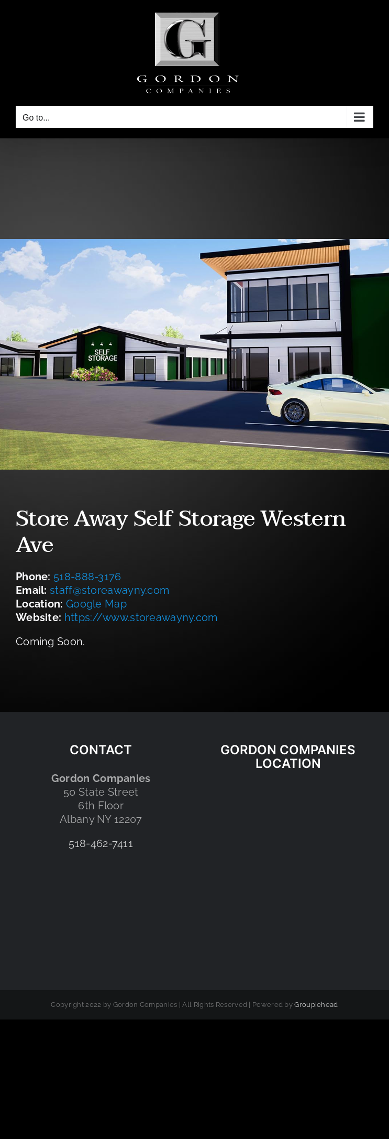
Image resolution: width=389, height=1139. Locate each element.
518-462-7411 (101, 843)
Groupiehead (316, 1004)
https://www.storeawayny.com (141, 617)
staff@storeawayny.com (109, 590)
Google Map (96, 604)
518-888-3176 (87, 576)
